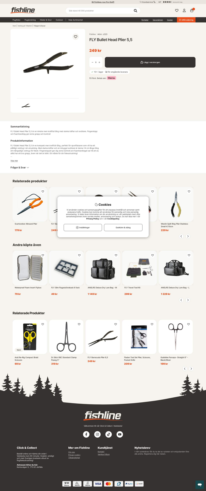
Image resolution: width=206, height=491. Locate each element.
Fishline (92, 34)
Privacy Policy (92, 219)
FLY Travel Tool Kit (132, 287)
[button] (175, 2)
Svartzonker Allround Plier (26, 224)
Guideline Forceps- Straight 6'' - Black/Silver (174, 358)
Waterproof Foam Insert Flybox (28, 287)
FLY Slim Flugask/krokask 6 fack (65, 287)
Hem (14, 26)
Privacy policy (74, 455)
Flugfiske (16, 20)
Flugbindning (30, 20)
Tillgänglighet (74, 457)
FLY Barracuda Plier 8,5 (98, 357)
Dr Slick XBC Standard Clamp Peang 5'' (64, 358)
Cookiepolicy (113, 219)
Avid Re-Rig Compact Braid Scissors (26, 358)
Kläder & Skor (46, 20)
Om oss (71, 452)
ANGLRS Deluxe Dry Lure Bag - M (102, 287)
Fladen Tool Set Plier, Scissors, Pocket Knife (137, 358)
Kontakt (101, 451)
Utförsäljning (186, 20)
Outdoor (59, 20)
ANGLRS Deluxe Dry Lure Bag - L (175, 287)
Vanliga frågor (104, 454)
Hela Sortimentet (75, 20)
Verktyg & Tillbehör (25, 26)
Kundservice (147, 2)
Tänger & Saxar (39, 26)
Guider (170, 20)
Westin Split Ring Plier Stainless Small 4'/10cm (174, 225)
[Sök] (103, 11)
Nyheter (144, 20)
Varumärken (158, 20)
